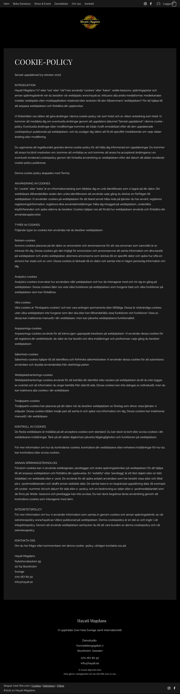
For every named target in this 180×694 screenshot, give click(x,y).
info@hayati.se (24, 582)
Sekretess (49, 685)
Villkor (60, 685)
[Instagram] (145, 4)
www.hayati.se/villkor (48, 520)
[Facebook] (151, 4)
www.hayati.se (91, 95)
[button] (174, 3)
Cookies (36, 685)
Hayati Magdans (91, 620)
